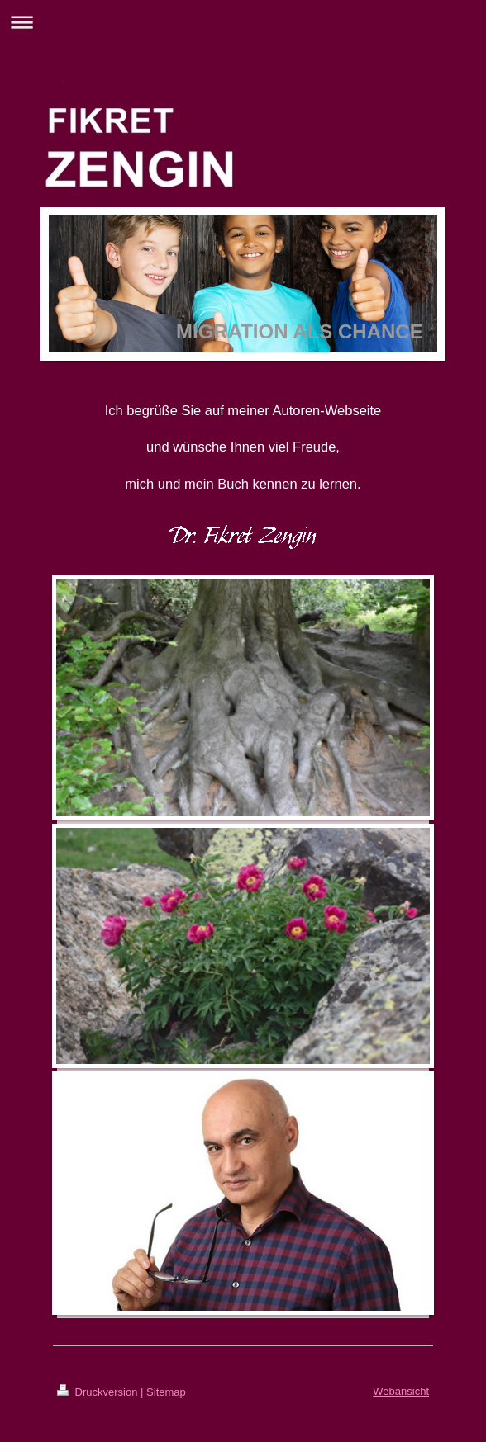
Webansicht (401, 1391)
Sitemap (166, 1392)
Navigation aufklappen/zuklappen (243, 22)
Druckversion (99, 1392)
